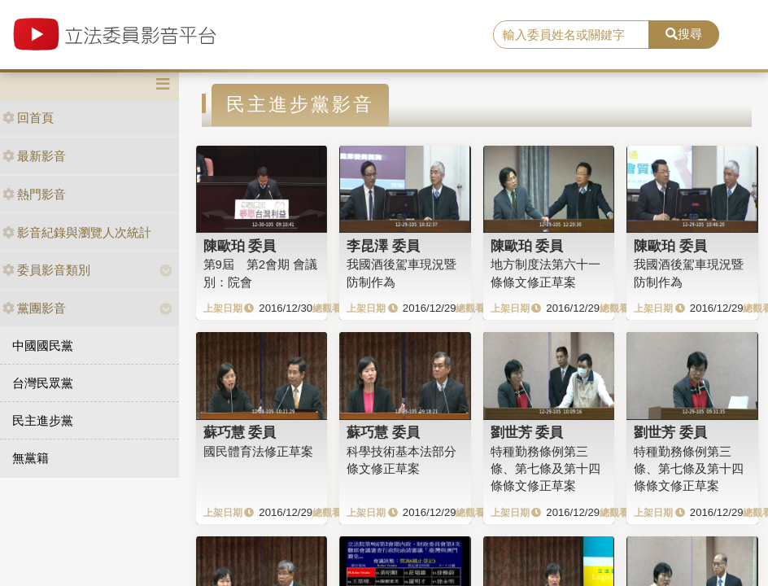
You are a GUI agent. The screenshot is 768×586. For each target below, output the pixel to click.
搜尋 (683, 34)
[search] (571, 35)
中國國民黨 (42, 345)
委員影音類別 (46, 270)
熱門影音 (34, 194)
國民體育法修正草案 (258, 451)
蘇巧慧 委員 (240, 432)
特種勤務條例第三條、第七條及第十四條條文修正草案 (545, 468)
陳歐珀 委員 (240, 245)
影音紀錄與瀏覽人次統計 (76, 232)
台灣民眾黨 (42, 383)
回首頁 (28, 118)
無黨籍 (30, 458)
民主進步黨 (42, 420)
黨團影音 (34, 308)
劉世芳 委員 (527, 432)
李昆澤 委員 (383, 245)
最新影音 (34, 156)
